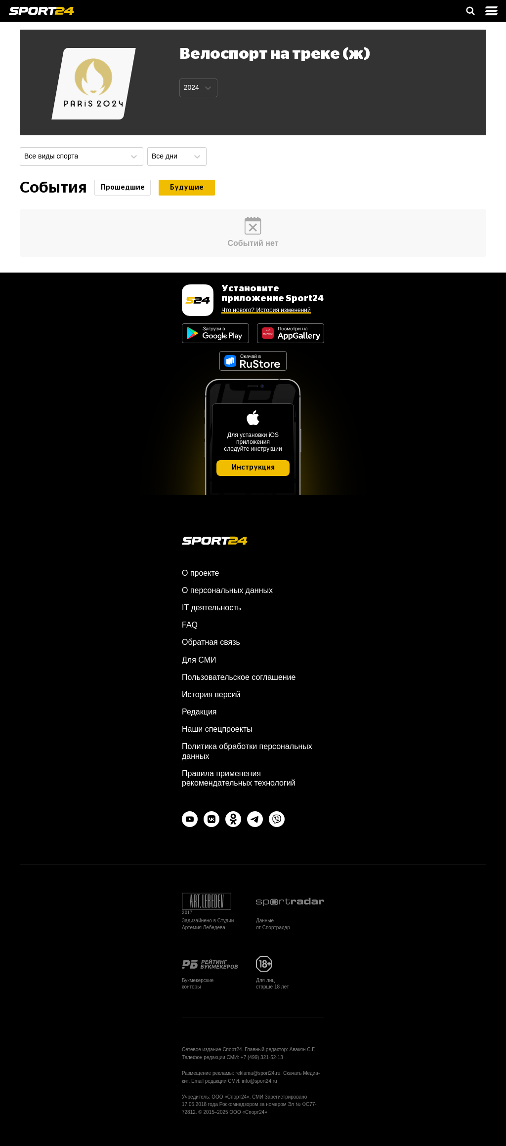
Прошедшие (123, 187)
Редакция (199, 712)
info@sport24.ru (259, 1081)
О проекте (200, 573)
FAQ (190, 625)
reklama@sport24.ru (258, 1073)
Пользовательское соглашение (238, 677)
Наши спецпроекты (217, 729)
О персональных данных (227, 590)
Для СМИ (199, 660)
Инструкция (253, 467)
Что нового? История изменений (266, 310)
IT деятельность (211, 607)
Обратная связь (211, 642)
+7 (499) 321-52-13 (262, 1057)
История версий (211, 694)
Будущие (187, 187)
